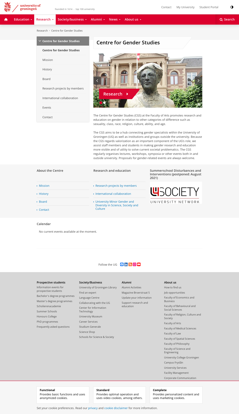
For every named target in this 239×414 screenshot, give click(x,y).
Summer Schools (47, 311)
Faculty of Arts (172, 323)
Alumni (126, 282)
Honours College (47, 316)
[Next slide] (198, 80)
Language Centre (89, 297)
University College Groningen (181, 357)
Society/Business (90, 282)
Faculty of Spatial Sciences (179, 338)
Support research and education (135, 304)
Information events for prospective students (50, 289)
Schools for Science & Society (96, 337)
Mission (44, 186)
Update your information (137, 297)
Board (43, 201)
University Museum (90, 316)
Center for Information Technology (92, 309)
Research (42, 30)
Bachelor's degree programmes (56, 296)
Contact (166, 7)
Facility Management (176, 373)
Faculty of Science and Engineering (177, 350)
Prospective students (51, 282)
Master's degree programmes (54, 301)
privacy (93, 408)
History (43, 194)
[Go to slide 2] (104, 102)
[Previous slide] (97, 80)
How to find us (172, 287)
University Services (175, 367)
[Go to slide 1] (101, 102)
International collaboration (113, 194)
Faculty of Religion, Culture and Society (182, 316)
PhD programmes (47, 321)
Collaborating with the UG (94, 303)
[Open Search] (227, 19)
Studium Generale (90, 326)
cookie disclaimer (116, 408)
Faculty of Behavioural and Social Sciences (180, 307)
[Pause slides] (199, 104)
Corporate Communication (180, 378)
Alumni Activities (131, 287)
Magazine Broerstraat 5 (136, 292)
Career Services (88, 321)
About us (170, 282)
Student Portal (208, 7)
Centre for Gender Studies (67, 30)
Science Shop (87, 332)
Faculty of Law (172, 333)
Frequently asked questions (53, 326)
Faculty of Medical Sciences (180, 328)
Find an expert (87, 292)
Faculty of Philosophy (176, 343)
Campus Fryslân (173, 362)
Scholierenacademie (49, 306)
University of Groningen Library (98, 287)
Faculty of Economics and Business (179, 299)
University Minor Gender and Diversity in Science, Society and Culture (116, 205)
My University (185, 7)
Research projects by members (116, 186)
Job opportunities (174, 292)
